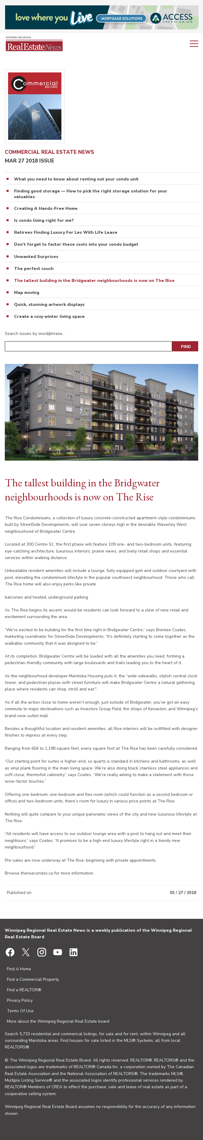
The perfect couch (34, 268)
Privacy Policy (20, 1000)
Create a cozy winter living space (49, 316)
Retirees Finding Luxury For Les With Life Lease (65, 232)
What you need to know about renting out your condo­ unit (76, 179)
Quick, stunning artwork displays (49, 304)
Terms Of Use (20, 1011)
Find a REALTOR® (24, 990)
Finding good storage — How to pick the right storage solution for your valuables (90, 194)
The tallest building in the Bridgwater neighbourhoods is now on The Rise (94, 280)
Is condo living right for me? (44, 220)
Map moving (26, 292)
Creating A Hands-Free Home (46, 208)
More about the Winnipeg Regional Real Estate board (58, 1021)
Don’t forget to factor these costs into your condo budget (76, 244)
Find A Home (19, 969)
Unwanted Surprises (36, 256)
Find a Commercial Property (33, 979)
